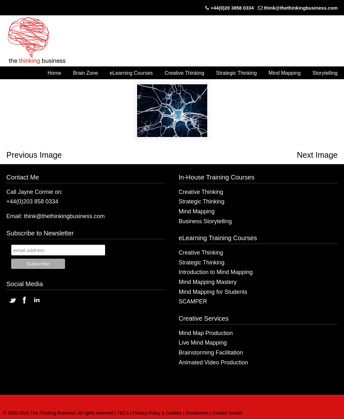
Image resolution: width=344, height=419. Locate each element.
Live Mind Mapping (203, 342)
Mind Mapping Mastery (208, 282)
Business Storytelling (205, 221)
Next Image (317, 154)
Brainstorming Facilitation (211, 352)
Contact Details (227, 412)
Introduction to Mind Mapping (216, 272)
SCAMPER (193, 301)
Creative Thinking (201, 192)
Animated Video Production (213, 362)
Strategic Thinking (201, 201)
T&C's (123, 412)
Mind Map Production (206, 333)
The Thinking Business (40, 41)
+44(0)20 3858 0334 (232, 8)
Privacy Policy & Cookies (157, 412)
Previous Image (34, 154)
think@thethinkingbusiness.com (301, 8)
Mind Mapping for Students (213, 292)
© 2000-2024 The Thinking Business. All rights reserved (58, 412)
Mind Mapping (197, 211)
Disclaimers (197, 412)
